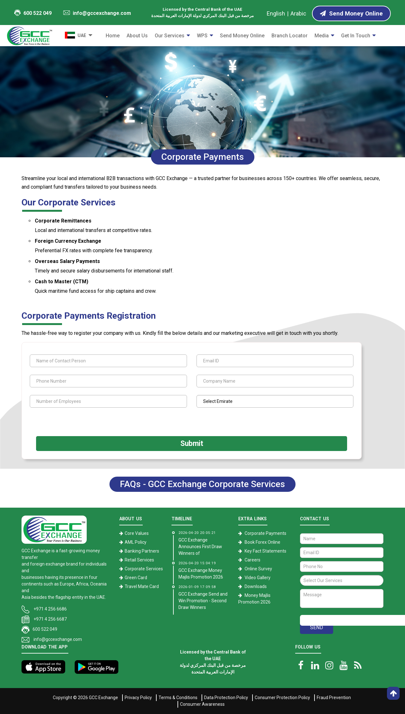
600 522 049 (33, 12)
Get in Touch (355, 36)
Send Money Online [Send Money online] (351, 13)
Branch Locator (289, 36)
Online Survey (258, 568)
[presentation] (69, 421)
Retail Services (139, 559)
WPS (202, 36)
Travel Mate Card (142, 586)
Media (322, 36)
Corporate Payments (265, 533)
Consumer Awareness (202, 704)
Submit (191, 443)
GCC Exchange (103, 697)
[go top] (393, 693)
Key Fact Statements (265, 551)
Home (113, 36)
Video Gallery (258, 577)
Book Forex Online (262, 542)
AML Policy (135, 542)
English (276, 13)
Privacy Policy (138, 697)
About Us (137, 36)
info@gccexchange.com (97, 13)
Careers (252, 559)
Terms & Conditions (178, 697)
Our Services (169, 36)
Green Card (136, 577)
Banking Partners (142, 551)
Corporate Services (144, 568)
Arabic (298, 13)
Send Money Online (242, 36)
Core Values (137, 533)
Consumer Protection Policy (282, 697)
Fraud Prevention (334, 697)
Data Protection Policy (226, 697)
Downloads (256, 586)
